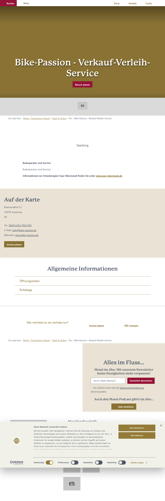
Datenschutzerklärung (132, 387)
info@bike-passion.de (24, 230)
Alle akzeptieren (137, 461)
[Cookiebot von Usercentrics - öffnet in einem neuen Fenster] (16, 496)
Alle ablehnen (137, 469)
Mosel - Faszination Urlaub (36, 118)
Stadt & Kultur (59, 118)
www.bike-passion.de (26, 235)
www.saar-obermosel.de (109, 176)
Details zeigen (137, 496)
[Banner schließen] (161, 459)
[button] (8, 3)
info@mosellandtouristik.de (82, 443)
